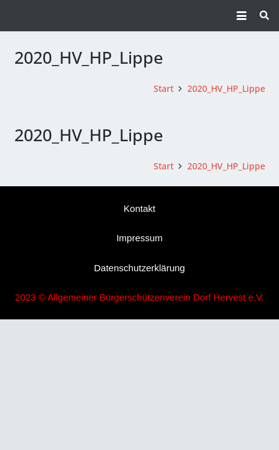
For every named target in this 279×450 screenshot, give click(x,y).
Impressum (139, 237)
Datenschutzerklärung (139, 267)
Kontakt (139, 208)
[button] (241, 16)
